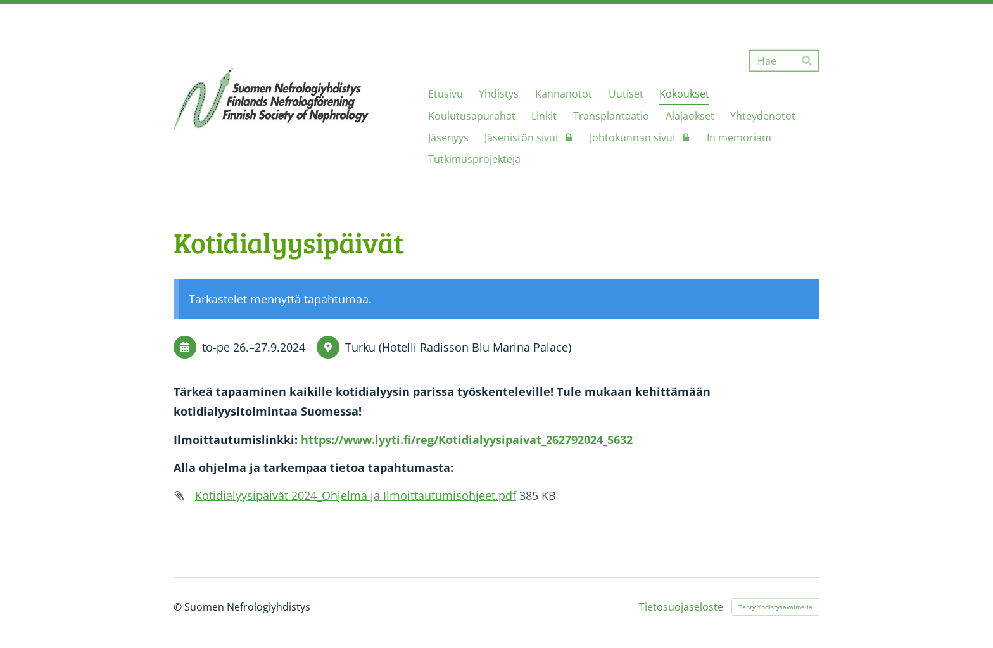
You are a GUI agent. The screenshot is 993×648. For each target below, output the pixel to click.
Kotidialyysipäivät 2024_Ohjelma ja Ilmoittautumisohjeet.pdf (355, 495)
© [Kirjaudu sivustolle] (179, 607)
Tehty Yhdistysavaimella (775, 606)
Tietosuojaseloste (681, 607)
